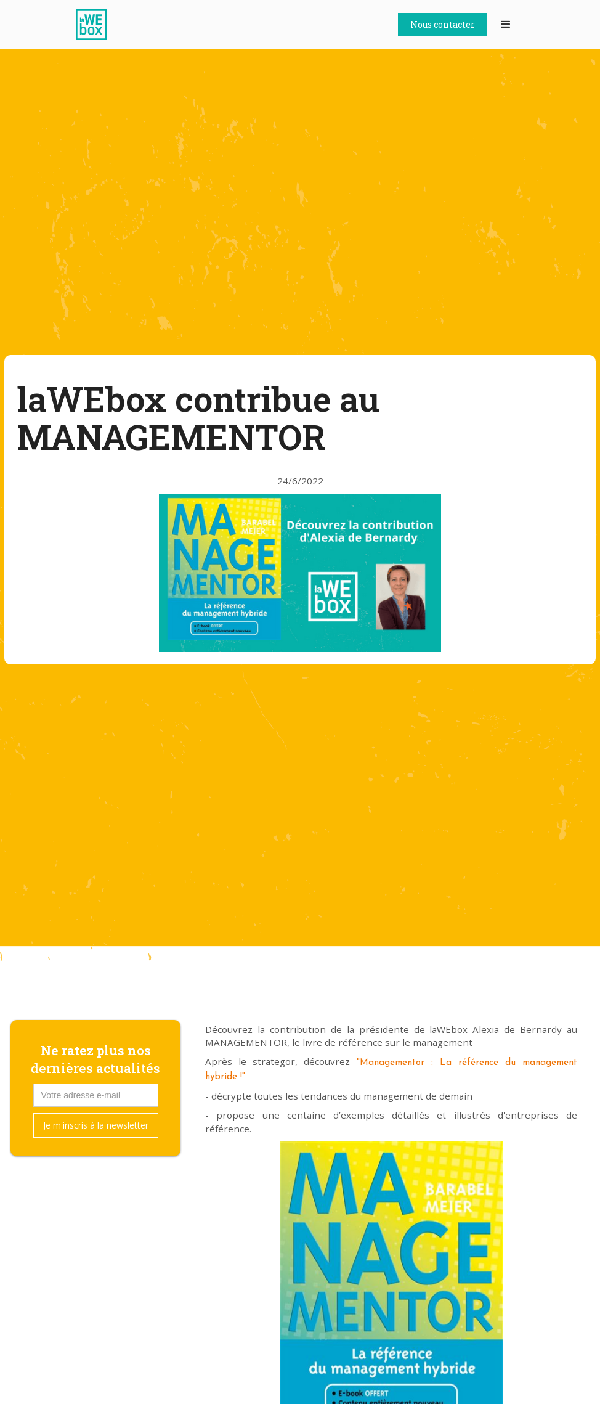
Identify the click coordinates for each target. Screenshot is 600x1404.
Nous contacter (442, 24)
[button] (505, 24)
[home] (97, 24)
